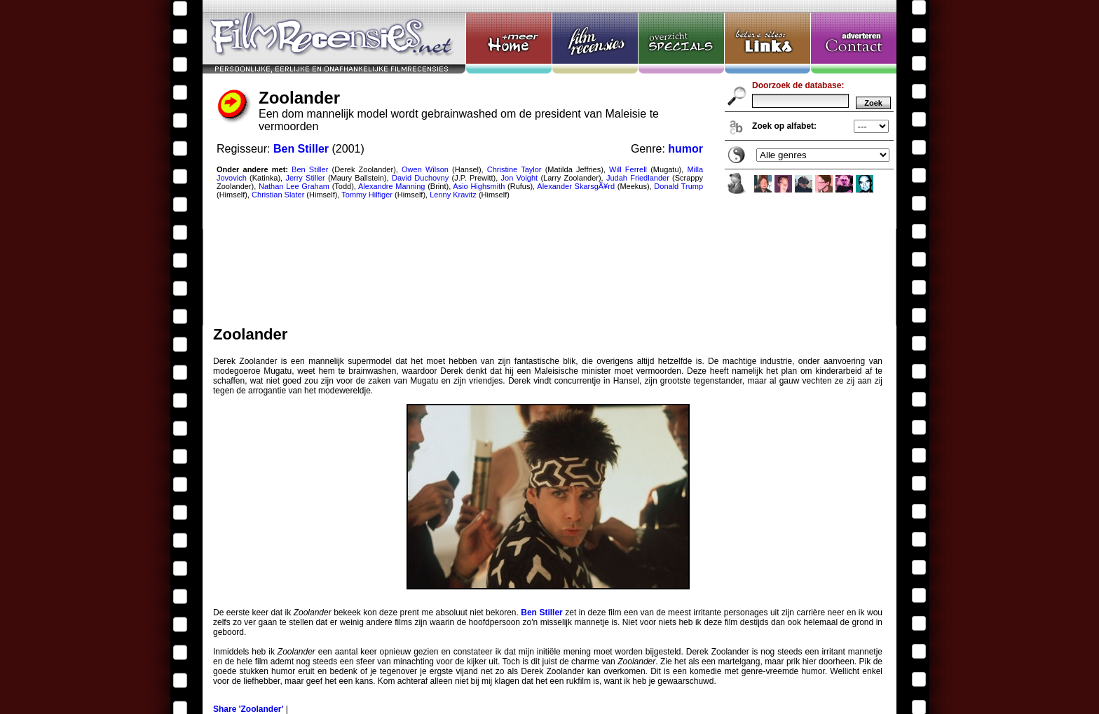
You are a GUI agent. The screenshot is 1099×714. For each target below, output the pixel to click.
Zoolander (549, 163)
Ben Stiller (541, 612)
